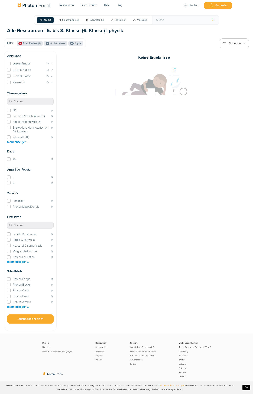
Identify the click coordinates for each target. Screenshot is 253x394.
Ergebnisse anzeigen (30, 319)
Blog (119, 5)
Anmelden (218, 5)
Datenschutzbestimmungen (171, 385)
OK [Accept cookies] (246, 387)
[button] (30, 64)
